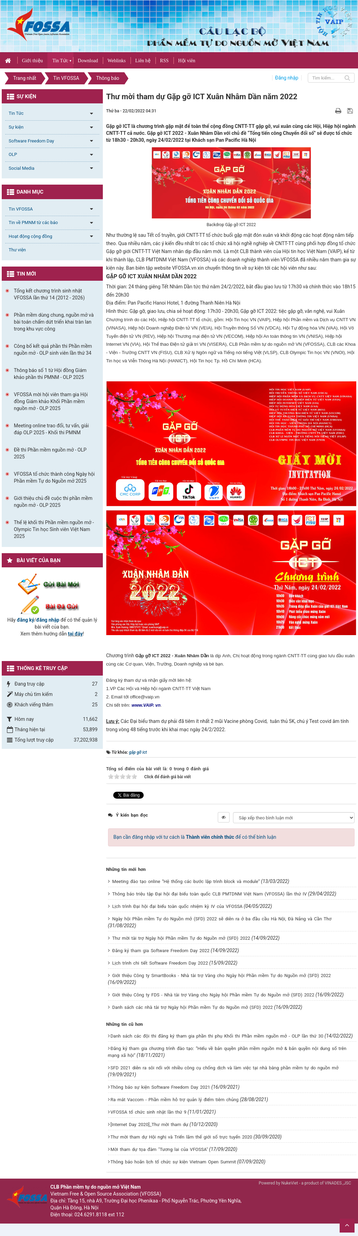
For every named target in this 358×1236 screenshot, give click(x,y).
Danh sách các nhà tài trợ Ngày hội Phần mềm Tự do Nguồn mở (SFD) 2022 (192, 1007)
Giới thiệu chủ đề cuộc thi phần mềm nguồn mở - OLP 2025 (53, 501)
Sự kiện (16, 127)
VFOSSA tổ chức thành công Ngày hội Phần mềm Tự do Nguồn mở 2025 (54, 477)
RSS (164, 60)
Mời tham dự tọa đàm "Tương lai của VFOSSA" (159, 1149)
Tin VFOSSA (21, 209)
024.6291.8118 (90, 1214)
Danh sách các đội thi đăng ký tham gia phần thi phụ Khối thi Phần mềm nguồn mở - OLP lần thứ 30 (216, 1036)
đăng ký (25, 620)
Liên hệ (142, 60)
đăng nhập (48, 620)
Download (88, 60)
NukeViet (289, 1183)
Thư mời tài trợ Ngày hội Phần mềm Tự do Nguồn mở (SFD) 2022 (181, 938)
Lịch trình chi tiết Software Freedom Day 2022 (160, 963)
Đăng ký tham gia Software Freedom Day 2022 (160, 950)
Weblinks (116, 60)
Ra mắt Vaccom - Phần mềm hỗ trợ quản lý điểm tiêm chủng (174, 1099)
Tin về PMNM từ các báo (33, 222)
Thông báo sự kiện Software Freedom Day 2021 (160, 1087)
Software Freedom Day (31, 140)
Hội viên (186, 60)
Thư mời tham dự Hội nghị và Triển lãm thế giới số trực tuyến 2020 (181, 1137)
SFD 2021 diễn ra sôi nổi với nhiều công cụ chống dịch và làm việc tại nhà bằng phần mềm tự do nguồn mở (224, 1067)
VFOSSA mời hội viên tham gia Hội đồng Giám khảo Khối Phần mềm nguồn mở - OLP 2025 (51, 401)
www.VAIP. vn (146, 705)
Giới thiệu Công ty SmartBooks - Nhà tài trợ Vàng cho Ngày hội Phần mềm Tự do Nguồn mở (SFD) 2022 (221, 975)
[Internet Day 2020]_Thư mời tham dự (149, 1124)
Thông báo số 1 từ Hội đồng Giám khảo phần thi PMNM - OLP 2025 (50, 374)
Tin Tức (60, 60)
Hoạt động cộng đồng (30, 236)
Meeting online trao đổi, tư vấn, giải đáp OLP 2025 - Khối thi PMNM (51, 429)
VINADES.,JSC (338, 1183)
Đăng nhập (286, 78)
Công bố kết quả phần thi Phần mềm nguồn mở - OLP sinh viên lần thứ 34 (53, 349)
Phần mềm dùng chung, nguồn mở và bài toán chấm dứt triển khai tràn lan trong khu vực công (54, 322)
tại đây (75, 633)
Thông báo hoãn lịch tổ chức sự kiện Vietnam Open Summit (173, 1161)
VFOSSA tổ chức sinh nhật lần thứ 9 (148, 1112)
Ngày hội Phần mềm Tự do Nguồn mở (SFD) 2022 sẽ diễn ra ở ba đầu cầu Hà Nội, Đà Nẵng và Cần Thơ (221, 918)
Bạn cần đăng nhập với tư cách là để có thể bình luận (195, 837)
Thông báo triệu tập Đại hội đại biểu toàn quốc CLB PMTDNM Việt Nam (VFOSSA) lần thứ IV (209, 893)
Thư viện (17, 249)
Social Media (21, 168)
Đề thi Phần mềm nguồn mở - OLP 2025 (50, 453)
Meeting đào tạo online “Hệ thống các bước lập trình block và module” (186, 881)
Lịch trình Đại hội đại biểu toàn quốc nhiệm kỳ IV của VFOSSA (177, 906)
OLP (13, 154)
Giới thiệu (32, 60)
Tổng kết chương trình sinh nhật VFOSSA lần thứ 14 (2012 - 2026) (49, 294)
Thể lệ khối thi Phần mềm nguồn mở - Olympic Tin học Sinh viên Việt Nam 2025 (54, 529)
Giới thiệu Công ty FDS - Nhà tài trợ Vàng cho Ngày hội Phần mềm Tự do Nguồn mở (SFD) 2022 (213, 994)
